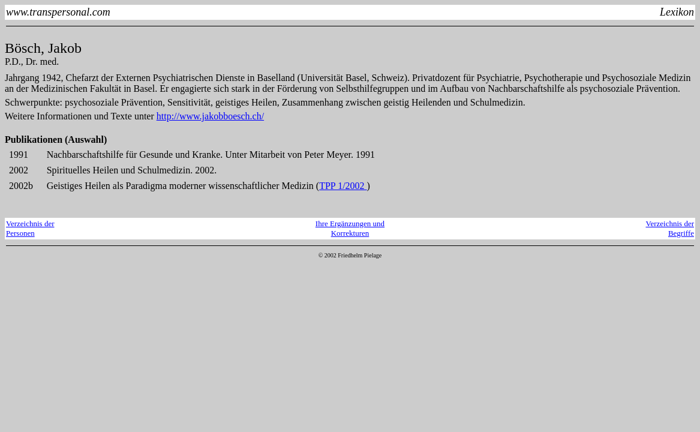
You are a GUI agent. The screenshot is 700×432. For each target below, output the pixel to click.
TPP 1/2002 (342, 186)
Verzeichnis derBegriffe (670, 228)
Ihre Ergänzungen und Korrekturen (350, 228)
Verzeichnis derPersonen (30, 228)
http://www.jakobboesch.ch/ (210, 116)
